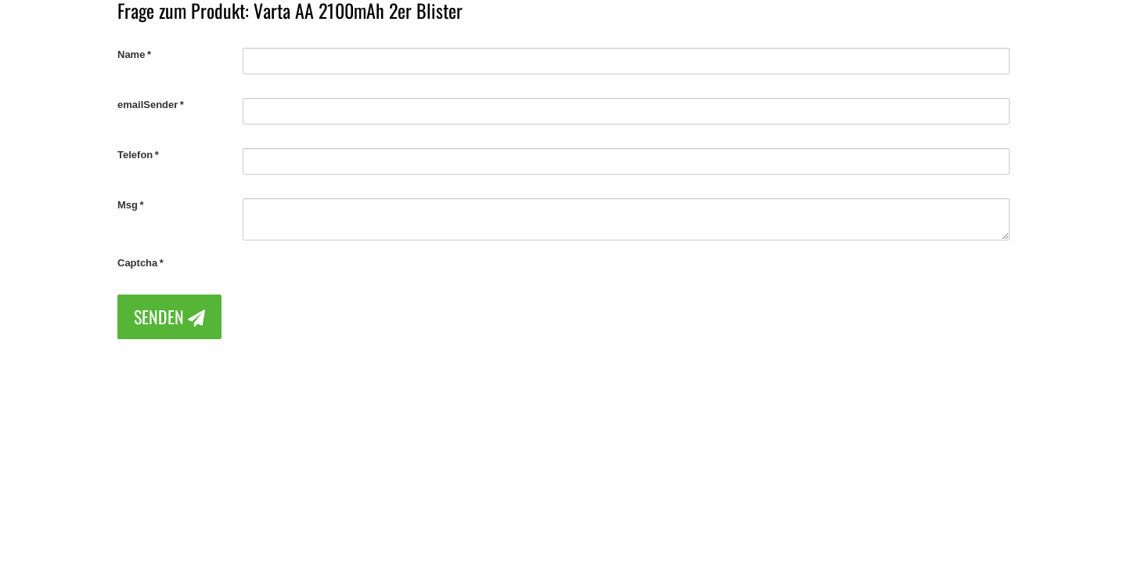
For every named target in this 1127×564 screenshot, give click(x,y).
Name (131, 54)
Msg (127, 205)
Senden (169, 316)
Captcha (137, 263)
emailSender (147, 104)
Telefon (135, 155)
